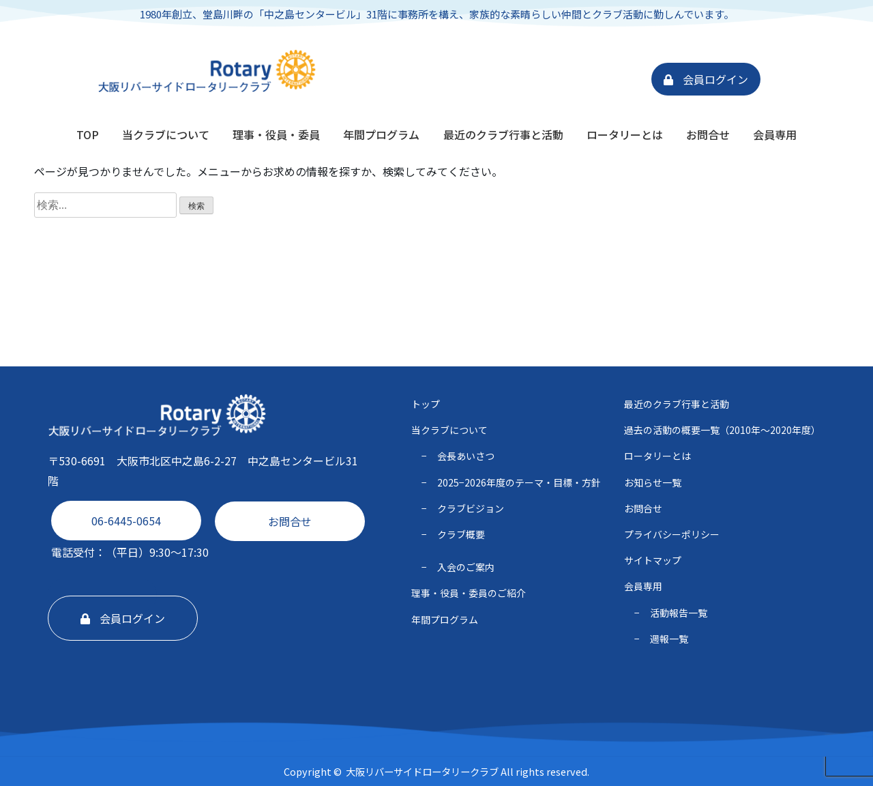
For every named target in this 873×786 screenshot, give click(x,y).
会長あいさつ (465, 456)
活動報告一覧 (678, 613)
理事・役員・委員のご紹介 (468, 593)
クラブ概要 (461, 534)
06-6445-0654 (126, 520)
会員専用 (775, 134)
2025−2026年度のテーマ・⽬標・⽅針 (519, 482)
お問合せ (708, 134)
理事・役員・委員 (276, 134)
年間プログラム (381, 134)
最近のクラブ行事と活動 (503, 134)
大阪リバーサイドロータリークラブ (422, 771)
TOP (87, 134)
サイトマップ (652, 560)
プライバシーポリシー (672, 534)
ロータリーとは (625, 134)
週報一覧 (669, 638)
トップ (425, 404)
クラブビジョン (470, 508)
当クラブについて (165, 134)
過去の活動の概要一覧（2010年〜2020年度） (722, 430)
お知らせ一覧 (652, 482)
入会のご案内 (465, 567)
